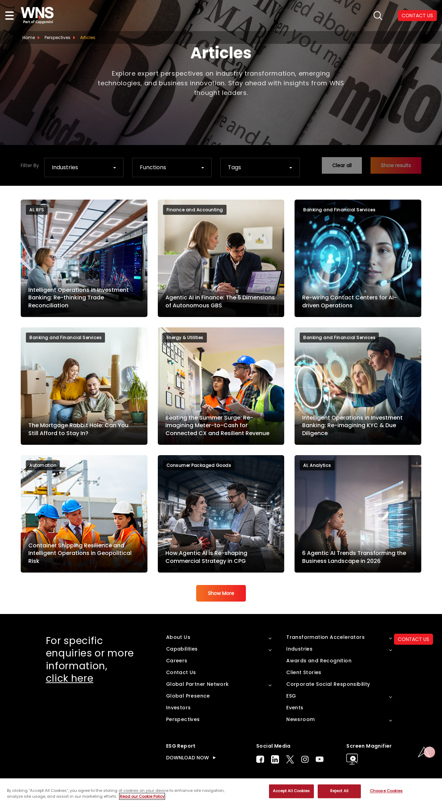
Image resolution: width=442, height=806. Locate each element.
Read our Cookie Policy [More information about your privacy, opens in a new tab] (142, 796)
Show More (221, 593)
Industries (65, 167)
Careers (177, 660)
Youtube (320, 759)
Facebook (260, 759)
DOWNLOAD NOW (187, 757)
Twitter (290, 759)
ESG (291, 695)
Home (28, 37)
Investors (178, 707)
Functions (153, 167)
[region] (221, 792)
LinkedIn (275, 759)
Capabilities (182, 648)
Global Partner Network (197, 684)
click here (70, 678)
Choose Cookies (386, 791)
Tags (234, 167)
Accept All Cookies (291, 791)
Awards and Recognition (319, 660)
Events (294, 707)
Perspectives (57, 37)
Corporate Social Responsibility (328, 684)
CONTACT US (413, 639)
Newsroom (300, 719)
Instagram (305, 759)
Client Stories (303, 672)
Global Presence (188, 695)
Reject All (339, 791)
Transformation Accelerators (325, 637)
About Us (178, 637)
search (378, 15)
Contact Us (181, 672)
